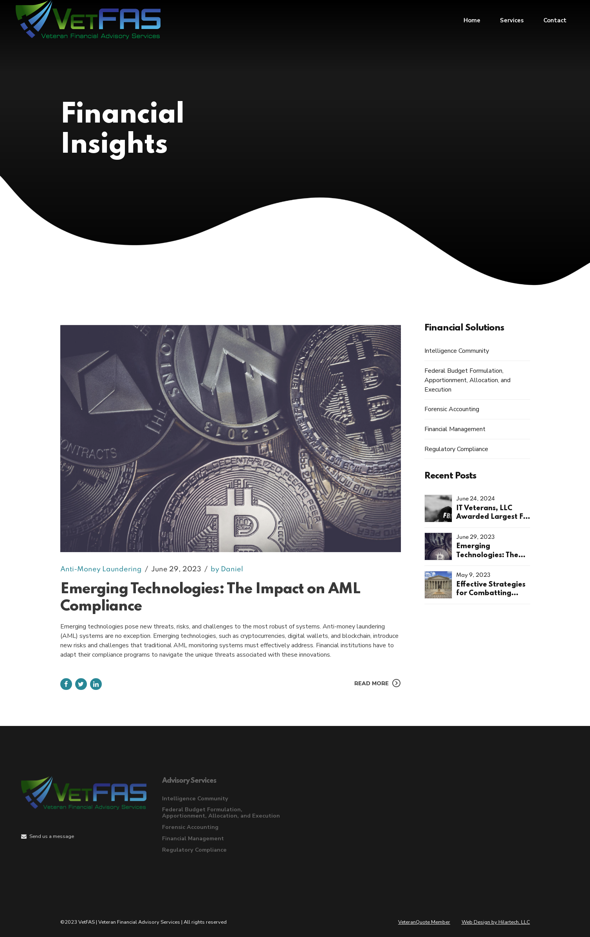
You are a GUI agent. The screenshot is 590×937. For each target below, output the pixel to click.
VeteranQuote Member (424, 922)
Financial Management (454, 429)
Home (472, 19)
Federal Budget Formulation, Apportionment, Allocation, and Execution (467, 380)
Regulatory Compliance (456, 449)
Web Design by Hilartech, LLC (496, 922)
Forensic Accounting (451, 409)
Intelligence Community (456, 351)
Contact (555, 19)
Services (512, 19)
